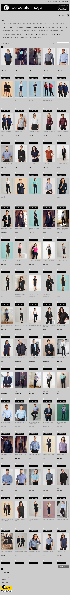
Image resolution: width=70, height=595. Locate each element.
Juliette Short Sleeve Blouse (34, 163)
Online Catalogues (35, 37)
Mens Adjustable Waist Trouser (62, 357)
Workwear (28, 27)
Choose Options (5, 78)
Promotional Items (17, 34)
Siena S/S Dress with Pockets (6, 551)
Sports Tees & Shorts (56, 30)
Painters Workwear (8, 30)
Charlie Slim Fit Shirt (60, 66)
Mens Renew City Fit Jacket (48, 422)
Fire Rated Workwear (52, 27)
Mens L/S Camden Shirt (5, 422)
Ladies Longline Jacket (19, 228)
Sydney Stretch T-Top (61, 551)
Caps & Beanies (43, 30)
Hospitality (25, 30)
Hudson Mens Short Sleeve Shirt (7, 163)
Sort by (54, 43)
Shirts (4, 23)
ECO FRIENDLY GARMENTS (44, 23)
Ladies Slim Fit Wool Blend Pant (21, 325)
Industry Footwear (41, 34)
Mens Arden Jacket (4, 390)
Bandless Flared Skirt (19, 66)
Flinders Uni (15, 37)
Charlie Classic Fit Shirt (47, 66)
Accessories (6, 37)
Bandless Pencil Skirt (33, 66)
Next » (6, 47)
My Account (55, 1)
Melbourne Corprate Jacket (20, 357)
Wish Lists (49, 1)
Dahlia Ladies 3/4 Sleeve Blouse (63, 99)
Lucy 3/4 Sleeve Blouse (61, 325)
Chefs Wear (34, 30)
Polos (10, 23)
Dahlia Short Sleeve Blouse (6, 131)
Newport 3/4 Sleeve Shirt (61, 454)
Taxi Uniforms (29, 34)
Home (2, 40)
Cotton (62, 23)
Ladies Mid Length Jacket (47, 228)
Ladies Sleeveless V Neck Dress (63, 293)
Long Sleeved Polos (19, 23)
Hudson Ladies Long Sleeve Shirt (49, 131)
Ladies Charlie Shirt (46, 196)
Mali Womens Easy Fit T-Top (6, 357)
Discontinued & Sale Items (57, 34)
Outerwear (19, 27)
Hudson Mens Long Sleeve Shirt (63, 131)
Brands (5, 40)
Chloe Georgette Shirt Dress (6, 99)
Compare (4, 75)
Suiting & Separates (8, 27)
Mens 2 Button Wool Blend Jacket (49, 357)
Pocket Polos (31, 23)
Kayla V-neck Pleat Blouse (48, 163)
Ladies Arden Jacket (18, 196)
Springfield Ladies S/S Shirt (48, 551)
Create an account (65, 1)
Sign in (59, 1)
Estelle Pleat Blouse (18, 131)
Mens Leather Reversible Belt (20, 422)
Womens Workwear (38, 27)
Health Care (64, 27)
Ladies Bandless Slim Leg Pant (34, 196)
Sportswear (6, 34)
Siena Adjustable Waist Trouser (62, 519)
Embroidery (24, 37)
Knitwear (56, 23)
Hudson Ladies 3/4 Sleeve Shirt (34, 131)
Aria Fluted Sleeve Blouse (5, 66)
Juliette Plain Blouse (18, 163)
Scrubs (18, 30)
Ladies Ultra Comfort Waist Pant (35, 325)
